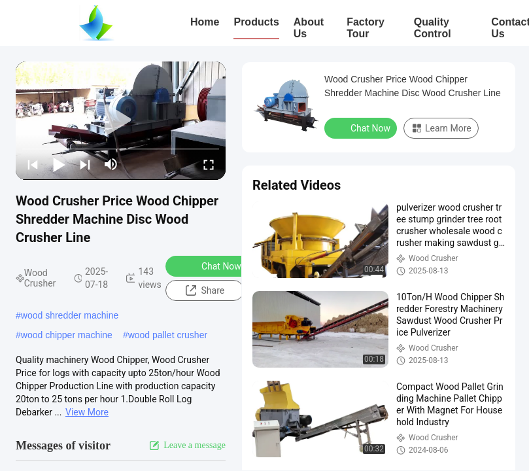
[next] (85, 164)
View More (87, 412)
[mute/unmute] (111, 164)
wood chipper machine (66, 335)
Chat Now (212, 265)
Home (204, 21)
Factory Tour (365, 27)
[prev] (33, 164)
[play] (121, 120)
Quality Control (432, 27)
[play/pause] (59, 164)
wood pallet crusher (167, 335)
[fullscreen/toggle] (209, 164)
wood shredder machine (69, 315)
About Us (309, 27)
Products (256, 21)
